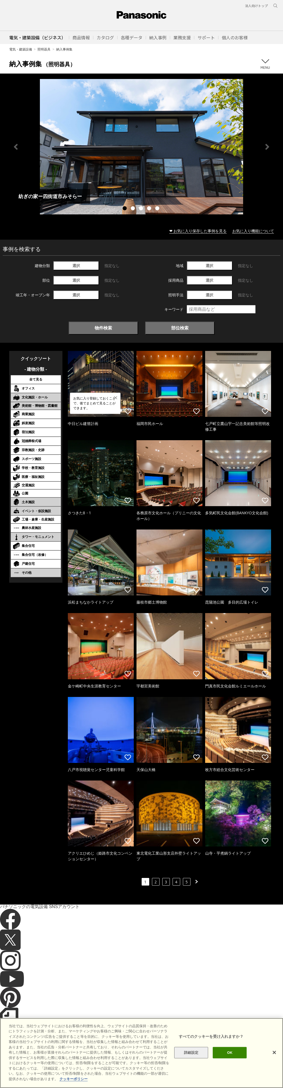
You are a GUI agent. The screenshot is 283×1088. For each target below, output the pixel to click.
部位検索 (180, 328)
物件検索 (103, 328)
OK (230, 1063)
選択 (76, 265)
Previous (15, 146)
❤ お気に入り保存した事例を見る (198, 230)
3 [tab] (141, 209)
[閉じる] (274, 1063)
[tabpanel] (141, 146)
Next (267, 146)
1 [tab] (125, 209)
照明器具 (43, 49)
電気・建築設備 (20, 49)
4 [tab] (149, 209)
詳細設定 (191, 1063)
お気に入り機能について (253, 230)
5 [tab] (158, 209)
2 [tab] (133, 209)
